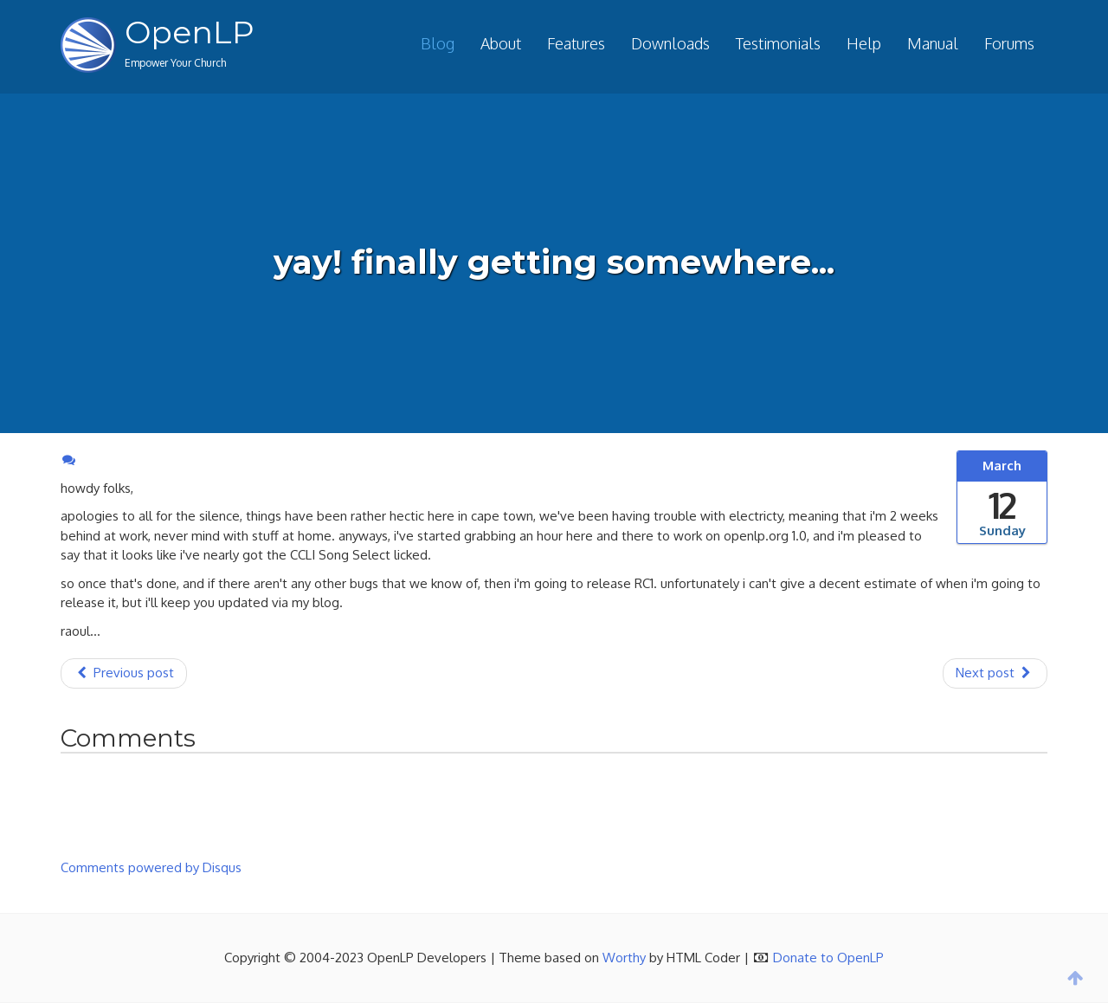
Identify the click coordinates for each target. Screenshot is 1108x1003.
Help (864, 43)
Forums (1009, 43)
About (500, 43)
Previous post (124, 672)
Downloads (670, 43)
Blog (437, 43)
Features (576, 43)
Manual (932, 43)
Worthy (624, 957)
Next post (995, 672)
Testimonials (778, 43)
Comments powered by (151, 867)
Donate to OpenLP (828, 957)
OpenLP (189, 32)
